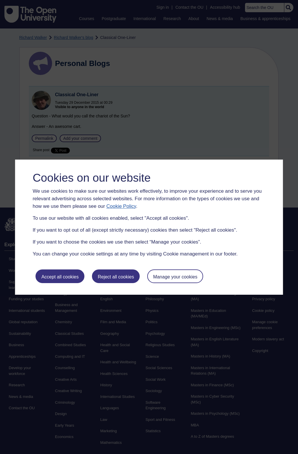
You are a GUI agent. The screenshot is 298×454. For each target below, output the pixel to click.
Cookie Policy (121, 206)
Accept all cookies (60, 276)
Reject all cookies (116, 276)
